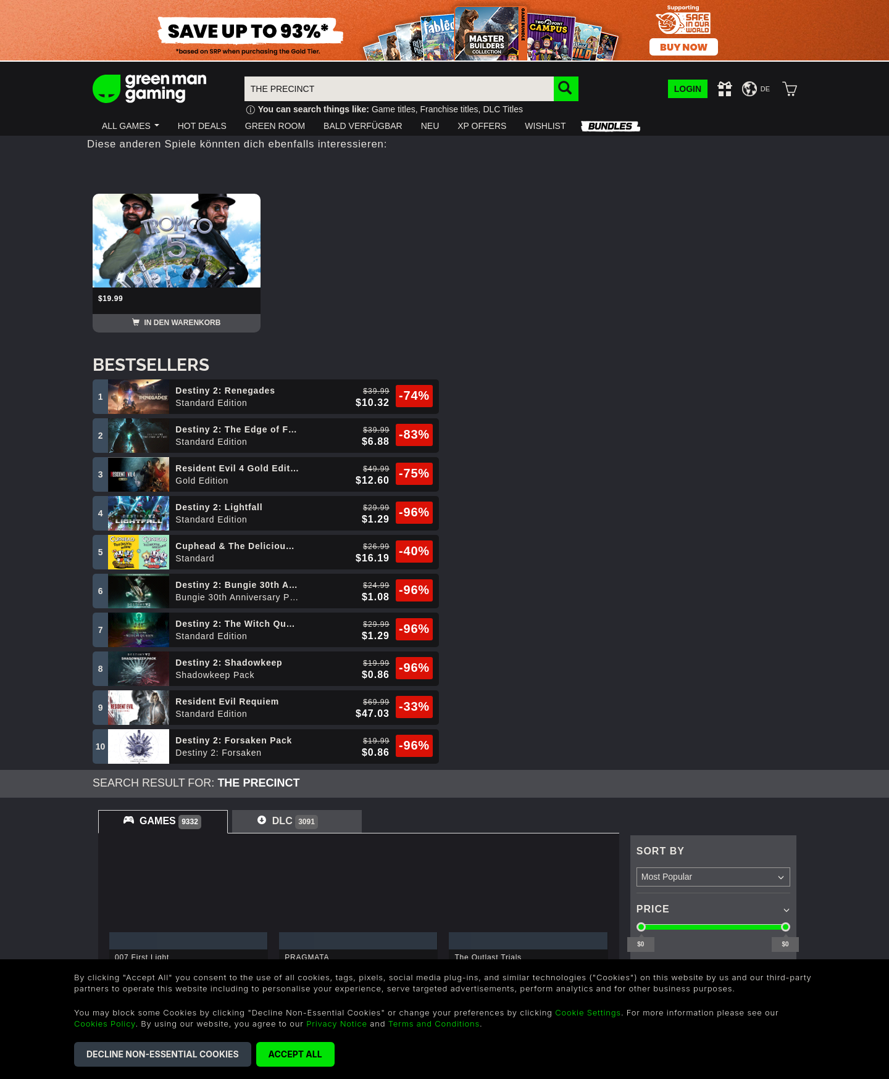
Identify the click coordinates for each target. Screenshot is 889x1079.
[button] (131, 126)
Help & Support (364, 903)
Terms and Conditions (434, 1023)
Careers (110, 921)
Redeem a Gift (125, 940)
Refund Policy (242, 921)
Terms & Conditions (255, 903)
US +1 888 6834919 (375, 954)
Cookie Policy (242, 940)
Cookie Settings (588, 1012)
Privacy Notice (336, 1023)
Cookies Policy (104, 1023)
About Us (113, 903)
